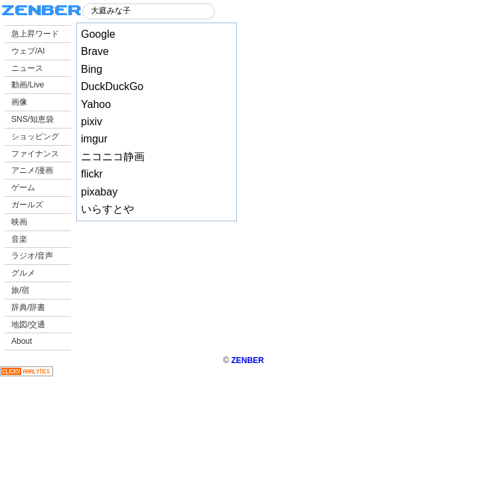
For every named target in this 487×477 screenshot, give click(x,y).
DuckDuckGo (112, 86)
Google (98, 34)
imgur (94, 138)
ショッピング (35, 136)
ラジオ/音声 (32, 255)
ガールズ (27, 204)
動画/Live (27, 84)
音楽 (19, 239)
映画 (19, 222)
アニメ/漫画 (32, 170)
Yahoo (96, 104)
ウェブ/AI (28, 51)
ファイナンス (35, 153)
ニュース (27, 68)
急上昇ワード (35, 33)
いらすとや (107, 209)
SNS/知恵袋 (32, 119)
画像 (19, 102)
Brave (95, 51)
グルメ (23, 273)
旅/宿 (20, 290)
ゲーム (23, 187)
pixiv (91, 121)
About (21, 341)
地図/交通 (28, 324)
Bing (91, 69)
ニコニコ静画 (113, 156)
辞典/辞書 (28, 307)
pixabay (99, 191)
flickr (92, 174)
